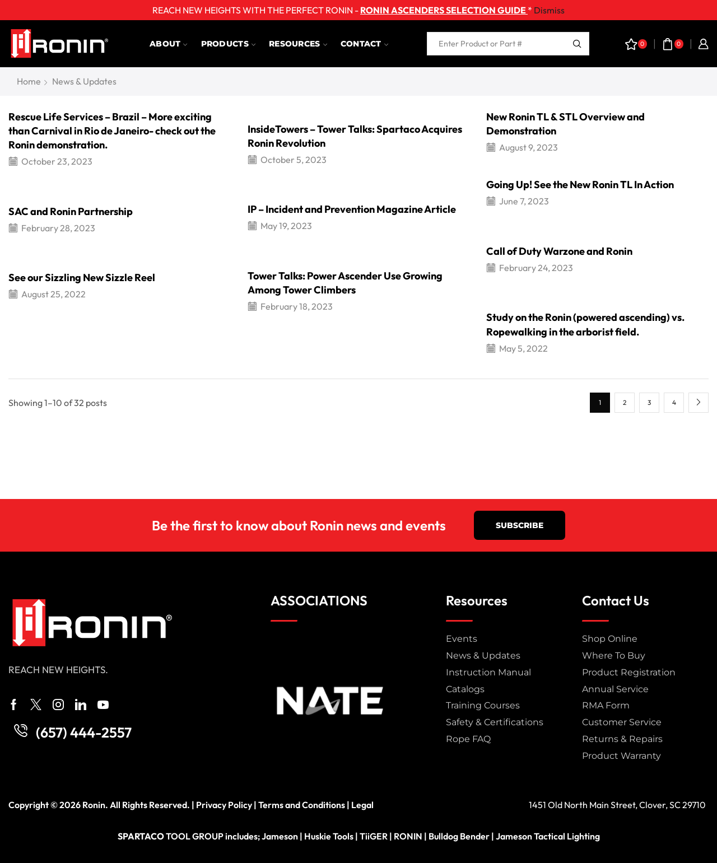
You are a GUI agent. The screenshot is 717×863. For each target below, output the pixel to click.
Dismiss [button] (549, 10)
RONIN (408, 836)
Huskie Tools (328, 836)
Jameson (280, 836)
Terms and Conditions (301, 804)
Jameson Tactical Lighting (548, 836)
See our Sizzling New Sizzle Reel (81, 277)
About (169, 44)
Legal (362, 804)
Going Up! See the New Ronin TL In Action (580, 184)
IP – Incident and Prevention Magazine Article (352, 209)
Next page (698, 403)
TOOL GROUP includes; (190, 836)
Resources (298, 44)
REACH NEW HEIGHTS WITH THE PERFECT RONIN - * (342, 10)
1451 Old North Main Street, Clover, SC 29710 (617, 804)
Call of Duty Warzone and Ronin (559, 251)
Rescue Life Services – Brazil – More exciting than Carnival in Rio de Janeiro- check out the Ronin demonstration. (112, 131)
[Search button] (577, 43)
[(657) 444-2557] (20, 731)
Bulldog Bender (459, 836)
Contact (364, 44)
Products (228, 44)
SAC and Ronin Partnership (70, 211)
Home (29, 81)
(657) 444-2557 (84, 732)
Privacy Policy (224, 804)
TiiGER (374, 836)
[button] (519, 525)
